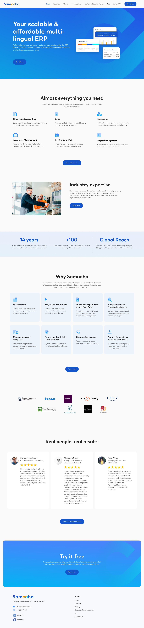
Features (56, 4)
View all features (72, 163)
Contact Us (117, 4)
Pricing (65, 4)
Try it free (130, 4)
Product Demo (76, 4)
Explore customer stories (72, 521)
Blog (108, 4)
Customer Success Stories (94, 4)
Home (48, 4)
